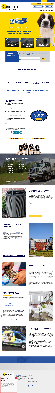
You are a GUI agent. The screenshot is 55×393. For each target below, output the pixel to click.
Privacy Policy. (4, 391)
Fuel (27, 9)
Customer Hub (50, 10)
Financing (45, 10)
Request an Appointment (32, 381)
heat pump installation (43, 274)
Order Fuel (30, 375)
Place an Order (31, 380)
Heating (31, 9)
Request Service (49, 6)
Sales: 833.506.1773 (37, 3)
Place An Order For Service (35, 216)
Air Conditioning (37, 9)
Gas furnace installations (9, 303)
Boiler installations (8, 302)
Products (51, 9)
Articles (29, 388)
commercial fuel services (36, 91)
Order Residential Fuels (38, 138)
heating (8, 125)
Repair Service (30, 378)
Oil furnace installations (9, 305)
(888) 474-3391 (29, 54)
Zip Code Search (44, 0)
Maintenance (45, 9)
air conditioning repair (16, 125)
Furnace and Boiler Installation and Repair (11, 293)
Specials (40, 10)
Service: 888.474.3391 (48, 3)
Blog (29, 386)
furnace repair (19, 310)
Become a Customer (38, 6)
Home (25, 9)
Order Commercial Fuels (16, 138)
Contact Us (30, 376)
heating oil (18, 232)
